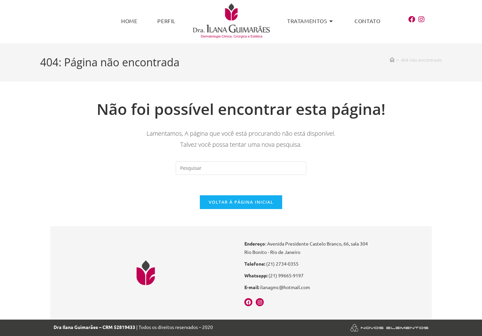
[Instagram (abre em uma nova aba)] (423, 19)
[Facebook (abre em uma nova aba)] (413, 19)
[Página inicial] (392, 60)
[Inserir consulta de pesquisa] (241, 168)
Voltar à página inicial (241, 202)
